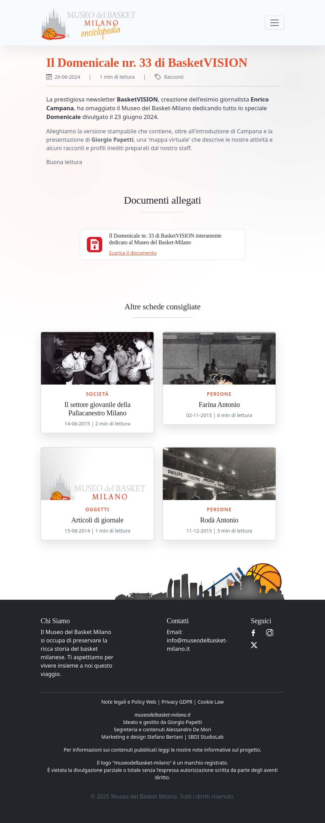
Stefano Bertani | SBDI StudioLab (185, 736)
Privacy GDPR (176, 701)
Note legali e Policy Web (128, 701)
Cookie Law (211, 701)
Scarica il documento (133, 252)
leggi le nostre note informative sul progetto (209, 749)
